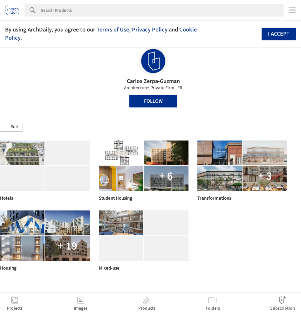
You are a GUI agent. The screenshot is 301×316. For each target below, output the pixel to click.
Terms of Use (113, 29)
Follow (153, 101)
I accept (279, 34)
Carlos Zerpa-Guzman (153, 81)
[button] (11, 127)
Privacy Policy (150, 29)
